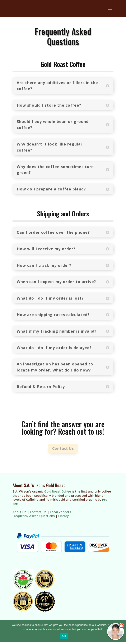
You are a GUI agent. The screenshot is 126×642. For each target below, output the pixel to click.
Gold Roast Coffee (57, 491)
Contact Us (63, 448)
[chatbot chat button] (115, 631)
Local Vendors (60, 512)
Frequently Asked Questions (34, 516)
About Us (19, 512)
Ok (64, 635)
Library (63, 516)
